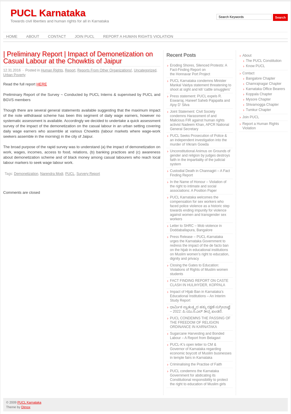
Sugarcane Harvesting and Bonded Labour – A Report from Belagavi (197, 335)
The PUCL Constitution (263, 61)
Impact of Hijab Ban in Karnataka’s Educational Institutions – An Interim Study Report (198, 296)
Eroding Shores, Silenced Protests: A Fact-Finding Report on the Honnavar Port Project (198, 69)
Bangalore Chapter (260, 78)
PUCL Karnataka (48, 13)
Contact (57, 36)
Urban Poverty (14, 75)
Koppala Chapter (259, 94)
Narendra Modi (51, 174)
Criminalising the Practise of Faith (196, 364)
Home (11, 36)
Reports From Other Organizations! (104, 70)
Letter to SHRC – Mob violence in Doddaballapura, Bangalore (196, 228)
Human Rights (52, 70)
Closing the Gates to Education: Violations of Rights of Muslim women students (199, 269)
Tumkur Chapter (258, 110)
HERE (41, 84)
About (32, 36)
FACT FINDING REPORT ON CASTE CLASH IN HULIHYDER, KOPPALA (199, 283)
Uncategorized (145, 70)
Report (70, 70)
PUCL (69, 174)
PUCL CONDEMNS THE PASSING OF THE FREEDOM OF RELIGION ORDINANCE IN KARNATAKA (200, 322)
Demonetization (26, 174)
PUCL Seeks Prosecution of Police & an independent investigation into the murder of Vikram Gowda (198, 140)
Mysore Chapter (258, 99)
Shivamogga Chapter (262, 105)
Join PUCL (85, 36)
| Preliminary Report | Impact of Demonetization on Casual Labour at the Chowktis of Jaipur (78, 57)
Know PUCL (255, 66)
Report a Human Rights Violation (138, 36)
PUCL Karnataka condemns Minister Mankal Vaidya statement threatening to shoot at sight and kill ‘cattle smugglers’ (200, 85)
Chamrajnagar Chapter (263, 84)
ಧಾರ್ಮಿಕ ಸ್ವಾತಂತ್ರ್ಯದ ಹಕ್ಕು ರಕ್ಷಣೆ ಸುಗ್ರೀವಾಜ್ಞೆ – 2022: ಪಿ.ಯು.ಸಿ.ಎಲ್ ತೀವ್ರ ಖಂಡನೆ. (200, 309)
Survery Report (88, 174)
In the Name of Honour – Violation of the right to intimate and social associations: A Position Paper (198, 186)
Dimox (25, 407)
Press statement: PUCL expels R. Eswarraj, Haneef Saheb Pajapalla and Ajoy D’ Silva (200, 100)
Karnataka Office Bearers (265, 89)
